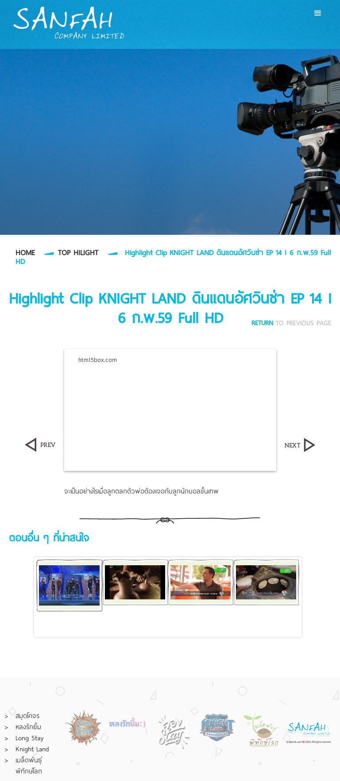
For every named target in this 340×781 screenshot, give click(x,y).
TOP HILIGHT (78, 252)
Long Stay (29, 737)
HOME (25, 252)
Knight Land (32, 749)
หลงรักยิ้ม (28, 726)
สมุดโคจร (27, 715)
